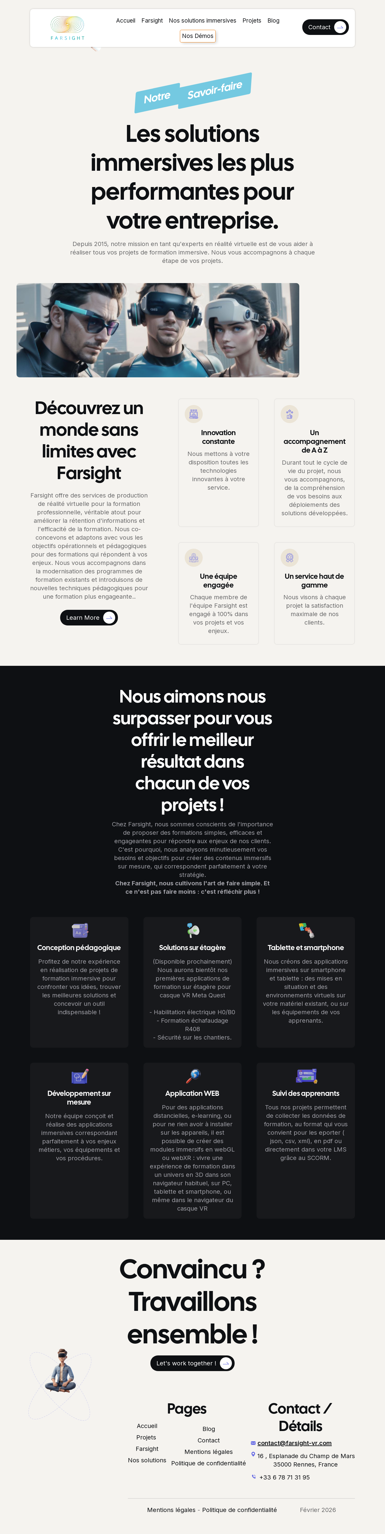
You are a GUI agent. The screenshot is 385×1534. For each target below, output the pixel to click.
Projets (251, 20)
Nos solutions (147, 1460)
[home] (67, 28)
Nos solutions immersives (202, 20)
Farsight (152, 20)
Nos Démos (198, 36)
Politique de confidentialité (208, 1463)
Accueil (125, 20)
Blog (273, 20)
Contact (209, 1440)
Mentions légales (208, 1451)
